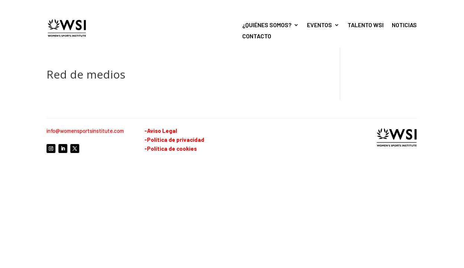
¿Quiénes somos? (266, 25)
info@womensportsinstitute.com (85, 130)
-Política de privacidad (174, 139)
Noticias (404, 25)
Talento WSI (366, 25)
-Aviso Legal (160, 130)
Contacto (256, 36)
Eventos (319, 25)
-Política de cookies (170, 148)
